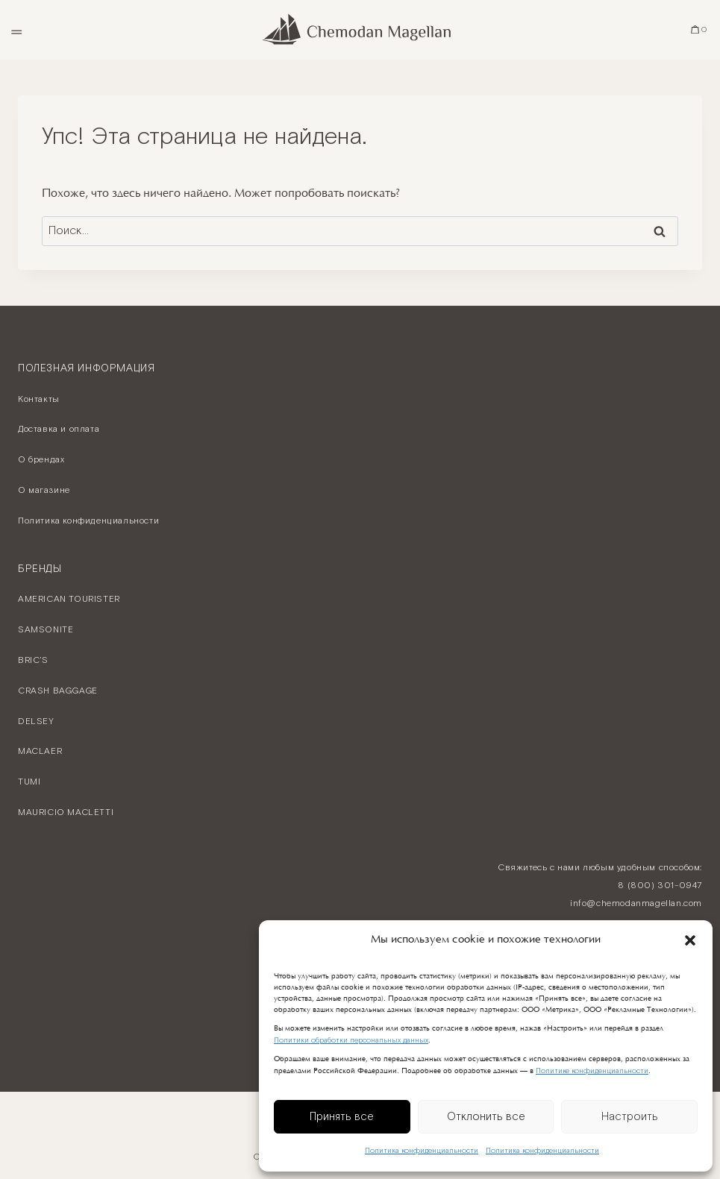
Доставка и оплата (58, 429)
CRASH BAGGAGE (58, 691)
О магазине (44, 490)
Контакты (39, 399)
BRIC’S (33, 660)
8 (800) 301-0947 (660, 885)
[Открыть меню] (16, 29)
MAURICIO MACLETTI (65, 812)
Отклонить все (486, 1117)
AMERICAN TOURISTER (69, 599)
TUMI (29, 781)
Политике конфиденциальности (592, 1071)
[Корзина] (699, 30)
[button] (690, 940)
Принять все (342, 1117)
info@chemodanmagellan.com (636, 903)
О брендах (41, 459)
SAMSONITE (45, 629)
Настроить (629, 1117)
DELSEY (36, 721)
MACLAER (40, 751)
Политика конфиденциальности (421, 1151)
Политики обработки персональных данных (351, 1041)
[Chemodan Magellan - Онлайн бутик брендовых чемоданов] (360, 30)
